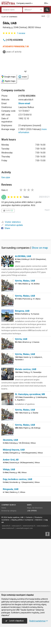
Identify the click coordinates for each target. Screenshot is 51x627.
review (21, 33)
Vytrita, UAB (21, 392)
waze (22, 76)
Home (3, 561)
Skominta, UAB (10, 493)
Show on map (40, 300)
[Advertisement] (25, 265)
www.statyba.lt (42, 579)
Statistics (38, 573)
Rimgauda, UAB (10, 542)
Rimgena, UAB (22, 364)
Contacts (29, 570)
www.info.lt (6, 579)
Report (47, 210)
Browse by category (8, 564)
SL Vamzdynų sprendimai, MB (30, 447)
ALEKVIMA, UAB (23, 309)
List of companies (9, 17)
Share (5, 228)
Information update (12, 225)
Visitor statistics (11, 222)
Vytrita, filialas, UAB (25, 333)
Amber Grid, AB (10, 512)
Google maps (8, 76)
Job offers (32, 564)
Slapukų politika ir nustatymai (22, 573)
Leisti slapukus (14, 620)
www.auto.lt (16, 579)
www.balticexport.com (24, 581)
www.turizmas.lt (29, 579)
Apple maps (8, 81)
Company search (24, 3)
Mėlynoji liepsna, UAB (14, 502)
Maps (29, 558)
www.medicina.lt (8, 581)
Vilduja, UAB (9, 522)
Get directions (37, 561)
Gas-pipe (5, 177)
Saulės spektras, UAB (15, 570)
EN (46, 3)
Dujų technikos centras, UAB (17, 532)
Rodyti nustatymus (38, 621)
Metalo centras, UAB (25, 422)
